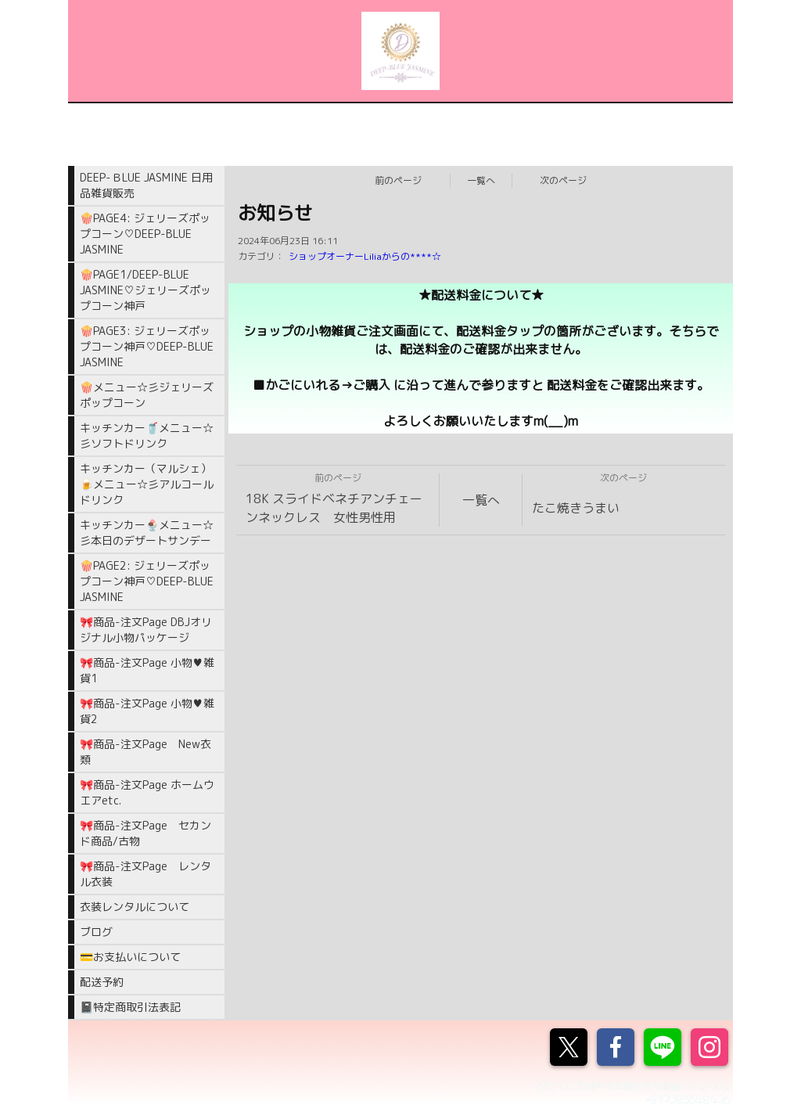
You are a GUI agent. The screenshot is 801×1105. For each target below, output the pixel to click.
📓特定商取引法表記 (130, 1006)
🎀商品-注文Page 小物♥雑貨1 (147, 670)
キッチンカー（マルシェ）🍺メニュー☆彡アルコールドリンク (147, 484)
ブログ (96, 931)
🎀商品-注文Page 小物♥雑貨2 (147, 711)
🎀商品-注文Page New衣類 (145, 751)
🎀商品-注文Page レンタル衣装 (145, 873)
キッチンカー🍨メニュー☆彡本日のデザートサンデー (147, 532)
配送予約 (102, 981)
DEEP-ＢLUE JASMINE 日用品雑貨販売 (146, 185)
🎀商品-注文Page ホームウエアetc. (147, 792)
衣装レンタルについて (134, 906)
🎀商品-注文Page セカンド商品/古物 (145, 833)
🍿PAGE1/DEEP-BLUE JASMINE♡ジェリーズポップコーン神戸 (145, 290)
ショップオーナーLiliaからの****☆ (365, 256)
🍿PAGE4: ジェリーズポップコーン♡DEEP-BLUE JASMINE (145, 234)
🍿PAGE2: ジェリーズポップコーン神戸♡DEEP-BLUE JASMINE (147, 581)
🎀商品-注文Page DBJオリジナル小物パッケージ (146, 629)
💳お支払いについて (130, 956)
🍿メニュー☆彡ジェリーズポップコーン (147, 395)
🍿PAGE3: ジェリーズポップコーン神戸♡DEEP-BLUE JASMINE (147, 346)
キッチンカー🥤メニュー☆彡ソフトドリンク (147, 435)
